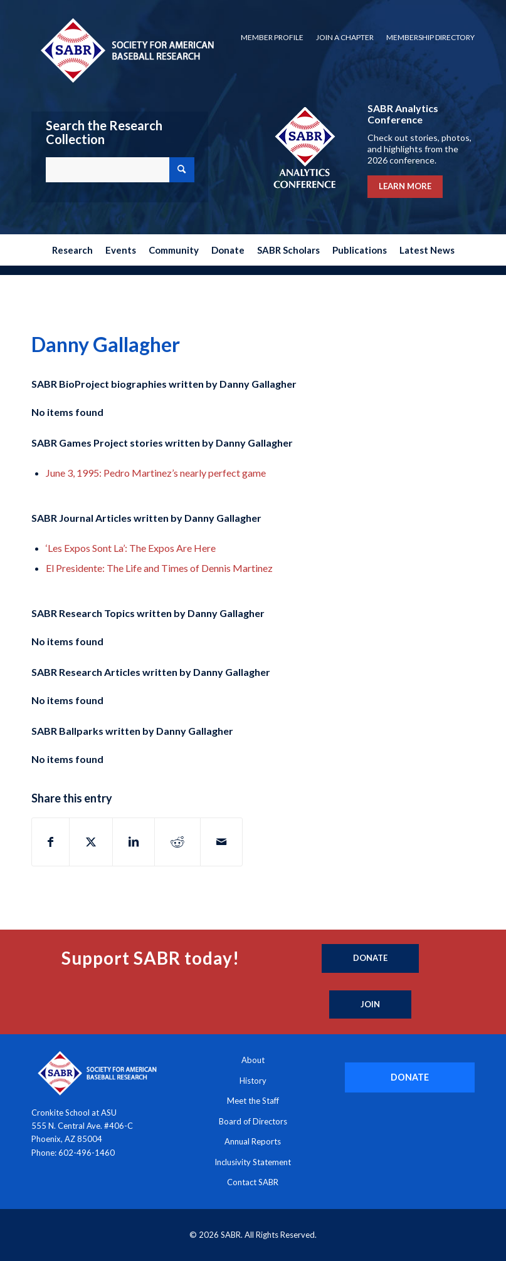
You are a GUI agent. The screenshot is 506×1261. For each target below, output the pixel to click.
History (253, 1081)
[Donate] (370, 958)
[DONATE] (410, 1077)
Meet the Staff (253, 1101)
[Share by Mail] (221, 842)
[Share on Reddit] (177, 842)
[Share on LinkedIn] (133, 842)
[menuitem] (272, 37)
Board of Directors (253, 1121)
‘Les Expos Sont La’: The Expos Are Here (131, 548)
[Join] (370, 1004)
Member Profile (272, 37)
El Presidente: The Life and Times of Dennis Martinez (159, 568)
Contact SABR (252, 1182)
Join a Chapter (345, 37)
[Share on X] (91, 842)
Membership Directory (430, 37)
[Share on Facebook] (50, 842)
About (253, 1060)
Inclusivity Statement (252, 1162)
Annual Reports (252, 1141)
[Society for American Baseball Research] (126, 50)
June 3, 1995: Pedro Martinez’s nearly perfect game (156, 473)
